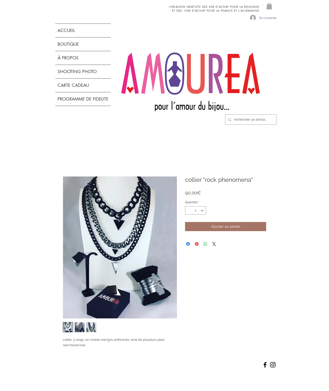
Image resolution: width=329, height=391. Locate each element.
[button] (269, 6)
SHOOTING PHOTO (77, 71)
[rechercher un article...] (250, 119)
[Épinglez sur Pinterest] (196, 244)
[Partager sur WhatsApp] (205, 244)
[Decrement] (188, 210)
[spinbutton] (195, 210)
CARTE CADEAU (73, 85)
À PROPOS (68, 58)
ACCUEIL (66, 30)
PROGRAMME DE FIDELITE (83, 99)
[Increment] (202, 210)
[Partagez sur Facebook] (188, 244)
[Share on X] (214, 244)
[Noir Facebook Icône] (265, 364)
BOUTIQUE (68, 44)
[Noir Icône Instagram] (272, 364)
